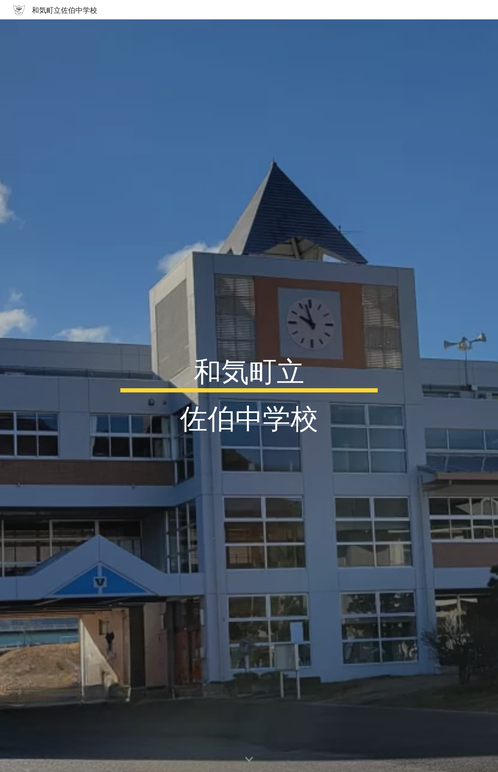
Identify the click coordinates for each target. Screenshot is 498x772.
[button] (249, 759)
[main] (249, 396)
